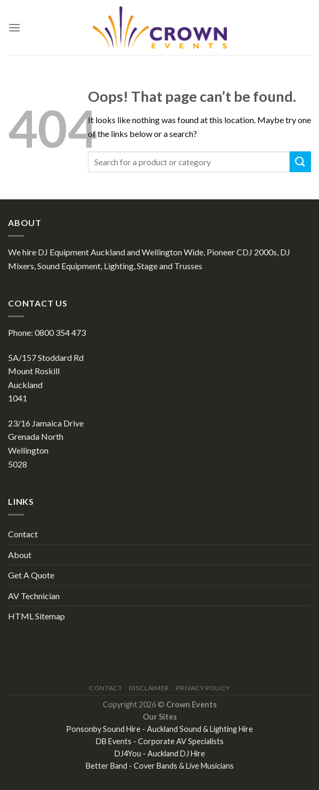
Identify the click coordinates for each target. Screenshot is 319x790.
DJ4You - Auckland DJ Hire (159, 753)
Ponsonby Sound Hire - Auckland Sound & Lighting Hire (159, 728)
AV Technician (34, 596)
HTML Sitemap (36, 616)
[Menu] (14, 27)
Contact (23, 534)
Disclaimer (149, 688)
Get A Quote (31, 575)
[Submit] (300, 161)
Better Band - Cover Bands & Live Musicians (160, 765)
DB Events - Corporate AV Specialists (160, 741)
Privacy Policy (203, 688)
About (19, 555)
